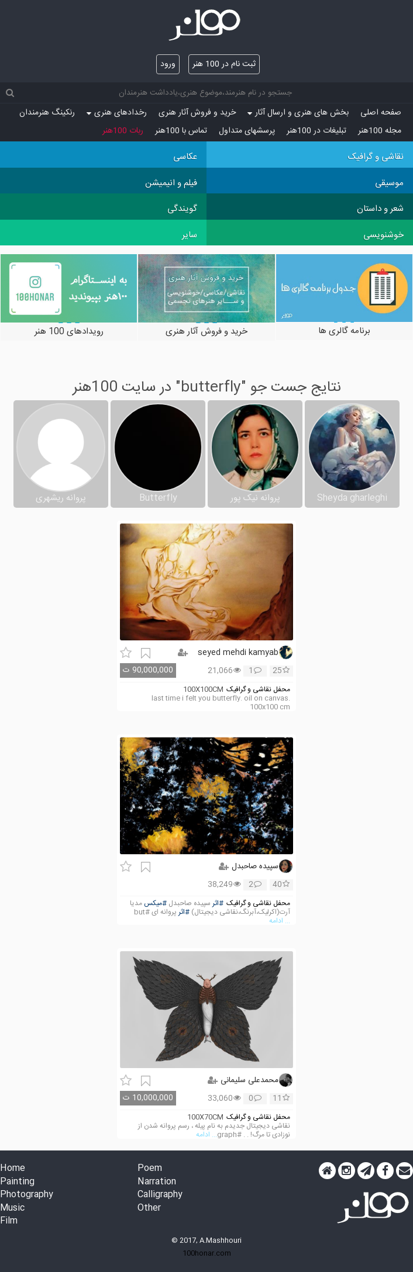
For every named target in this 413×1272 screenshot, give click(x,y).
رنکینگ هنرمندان (47, 113)
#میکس (155, 903)
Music (12, 1208)
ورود (167, 64)
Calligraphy (160, 1195)
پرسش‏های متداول (247, 131)
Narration (156, 1182)
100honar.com (207, 1253)
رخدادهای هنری (117, 113)
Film (9, 1221)
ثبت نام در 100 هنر (224, 64)
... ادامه (279, 921)
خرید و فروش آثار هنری (197, 113)
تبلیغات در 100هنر (316, 131)
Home (12, 1169)
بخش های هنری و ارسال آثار (298, 113)
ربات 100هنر (122, 131)
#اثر (217, 903)
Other (149, 1208)
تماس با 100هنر (181, 131)
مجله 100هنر (379, 131)
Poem (149, 1169)
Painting (17, 1182)
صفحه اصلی (380, 113)
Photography (26, 1195)
